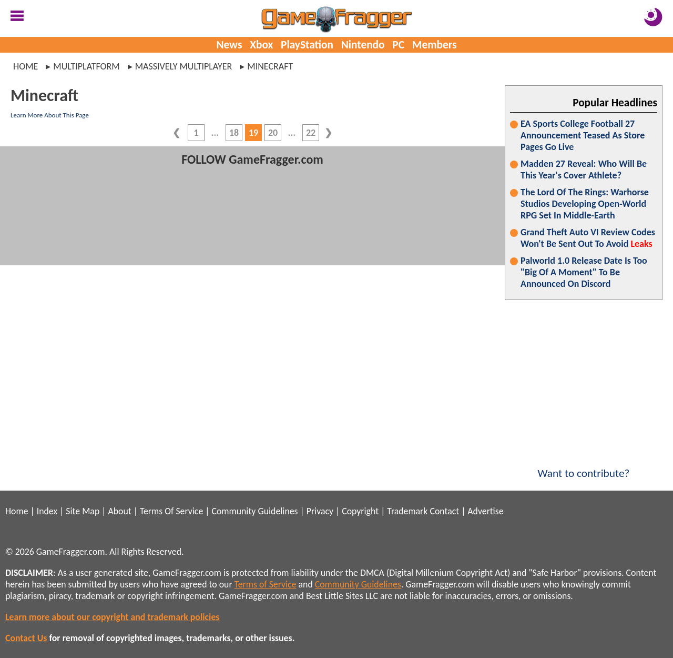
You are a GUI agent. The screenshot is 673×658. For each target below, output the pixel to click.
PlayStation (307, 45)
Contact (444, 511)
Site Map (82, 511)
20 (273, 132)
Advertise (485, 511)
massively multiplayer (183, 66)
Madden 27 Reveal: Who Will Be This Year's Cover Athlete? (584, 169)
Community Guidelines (254, 511)
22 (310, 132)
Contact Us (26, 638)
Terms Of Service (171, 511)
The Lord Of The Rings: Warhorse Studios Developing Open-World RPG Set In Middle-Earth (585, 203)
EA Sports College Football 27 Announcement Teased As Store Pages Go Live (583, 135)
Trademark (407, 511)
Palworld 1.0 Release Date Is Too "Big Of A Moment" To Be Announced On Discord (584, 272)
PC (398, 45)
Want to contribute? (583, 466)
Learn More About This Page (50, 115)
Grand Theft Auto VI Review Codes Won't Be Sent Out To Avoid (588, 238)
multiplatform (86, 66)
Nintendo (363, 45)
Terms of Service (265, 584)
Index (47, 511)
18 (234, 132)
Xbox (261, 45)
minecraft (270, 66)
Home (25, 66)
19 (253, 132)
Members (434, 45)
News (229, 45)
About (119, 511)
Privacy (320, 511)
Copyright (360, 511)
